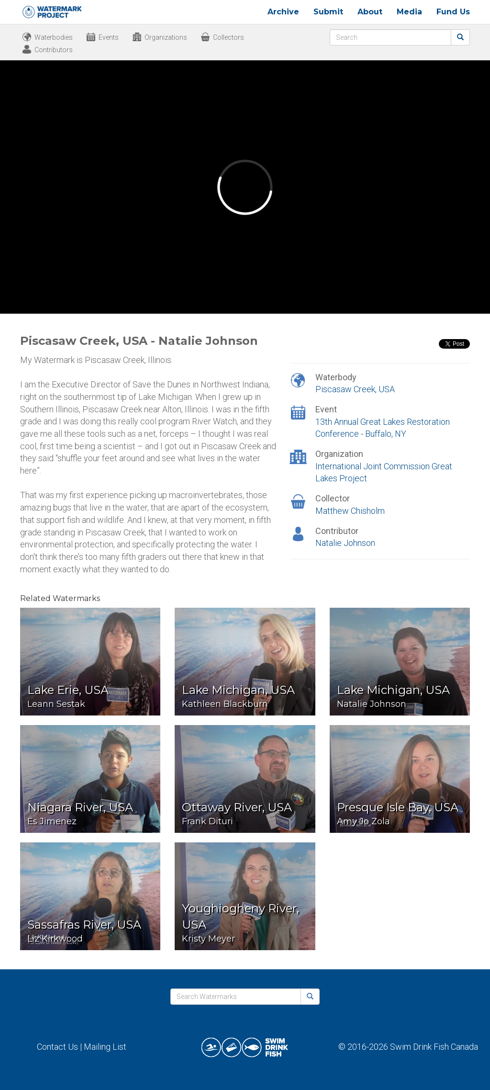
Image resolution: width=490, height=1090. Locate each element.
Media (409, 11)
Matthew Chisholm (350, 511)
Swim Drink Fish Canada (434, 1047)
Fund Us (453, 11)
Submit (328, 11)
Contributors (53, 50)
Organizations (166, 37)
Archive (283, 11)
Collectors (228, 37)
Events (109, 37)
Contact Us (57, 1047)
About (369, 11)
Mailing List (105, 1047)
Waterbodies (53, 37)
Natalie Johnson (345, 543)
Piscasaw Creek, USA (355, 389)
